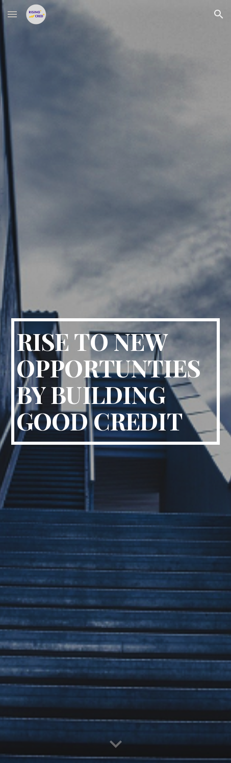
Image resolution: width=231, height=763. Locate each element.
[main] (115, 381)
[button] (12, 14)
